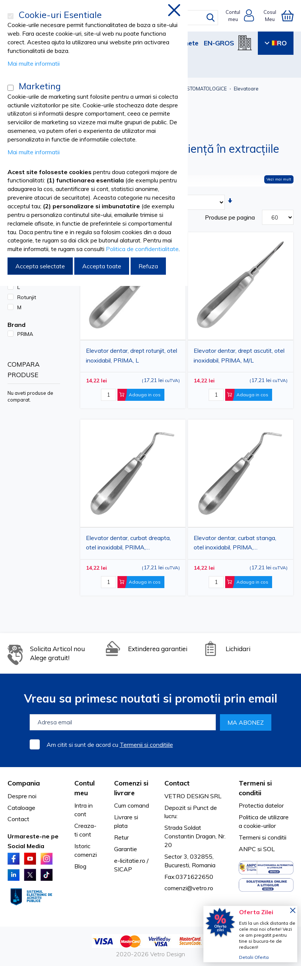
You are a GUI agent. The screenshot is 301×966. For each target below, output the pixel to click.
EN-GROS (219, 43)
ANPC (247, 849)
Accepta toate (101, 266)
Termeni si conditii (262, 837)
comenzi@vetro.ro (188, 888)
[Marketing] (11, 88)
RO (276, 43)
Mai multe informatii (34, 63)
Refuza (148, 266)
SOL (269, 849)
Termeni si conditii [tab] (255, 788)
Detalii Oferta (254, 957)
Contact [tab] (177, 783)
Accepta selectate (40, 266)
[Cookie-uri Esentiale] (11, 16)
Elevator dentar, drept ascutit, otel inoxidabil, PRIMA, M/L (239, 355)
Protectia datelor (261, 805)
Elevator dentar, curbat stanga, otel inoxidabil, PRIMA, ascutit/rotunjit (235, 544)
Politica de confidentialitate (142, 249)
